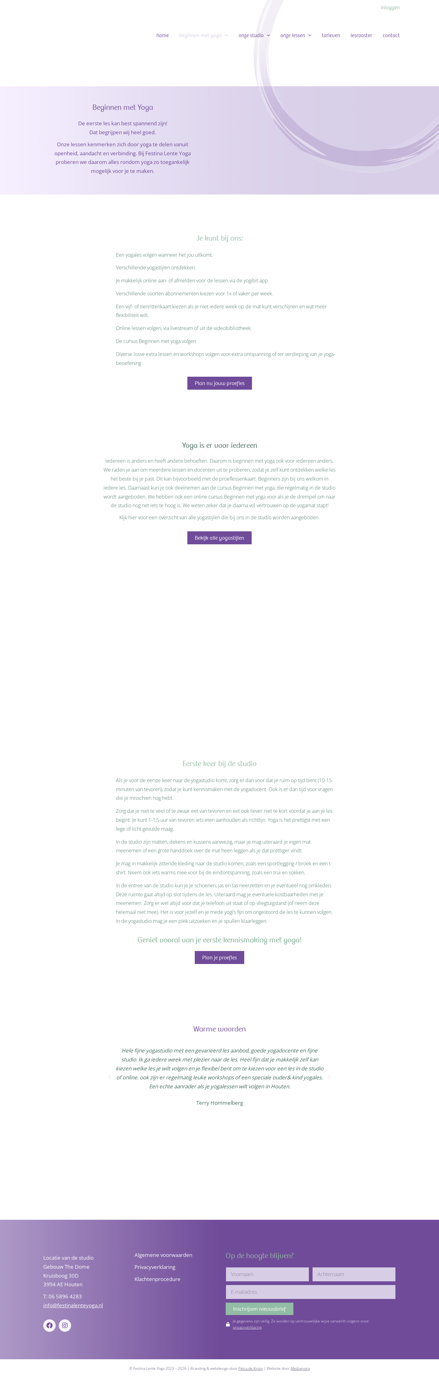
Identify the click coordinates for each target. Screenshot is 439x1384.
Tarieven (331, 35)
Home (162, 35)
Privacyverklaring (154, 1266)
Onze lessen (295, 35)
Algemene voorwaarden (163, 1254)
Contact (391, 35)
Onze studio (254, 35)
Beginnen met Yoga (203, 35)
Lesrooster (361, 35)
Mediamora (300, 1368)
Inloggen (390, 7)
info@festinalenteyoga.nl (73, 1305)
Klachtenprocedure (157, 1279)
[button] (225, 35)
